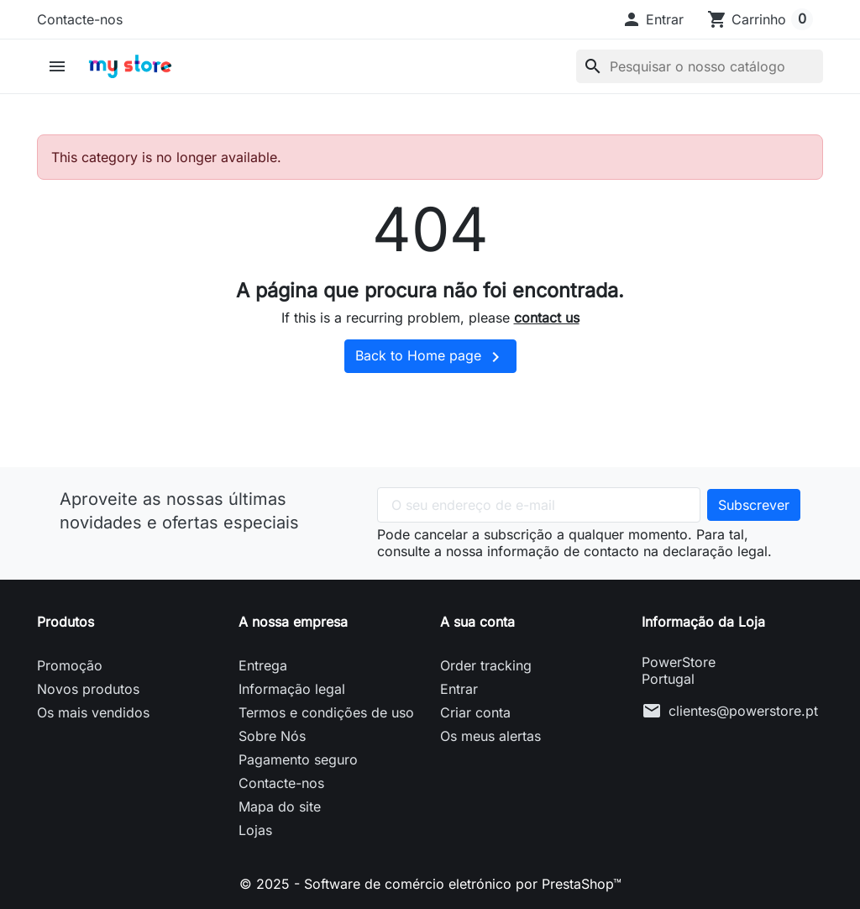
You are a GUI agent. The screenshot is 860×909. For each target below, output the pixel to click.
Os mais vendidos (93, 712)
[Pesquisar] (699, 66)
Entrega (263, 665)
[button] (652, 19)
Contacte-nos (80, 19)
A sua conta (477, 621)
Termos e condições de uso (326, 712)
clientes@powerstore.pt (743, 710)
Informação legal (292, 688)
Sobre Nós (272, 736)
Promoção (69, 665)
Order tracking (486, 665)
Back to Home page (430, 357)
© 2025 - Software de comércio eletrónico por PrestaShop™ (430, 883)
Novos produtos (88, 688)
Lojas (255, 830)
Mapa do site (280, 806)
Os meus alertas (490, 736)
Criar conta (475, 712)
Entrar (459, 688)
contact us (546, 317)
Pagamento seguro (298, 759)
